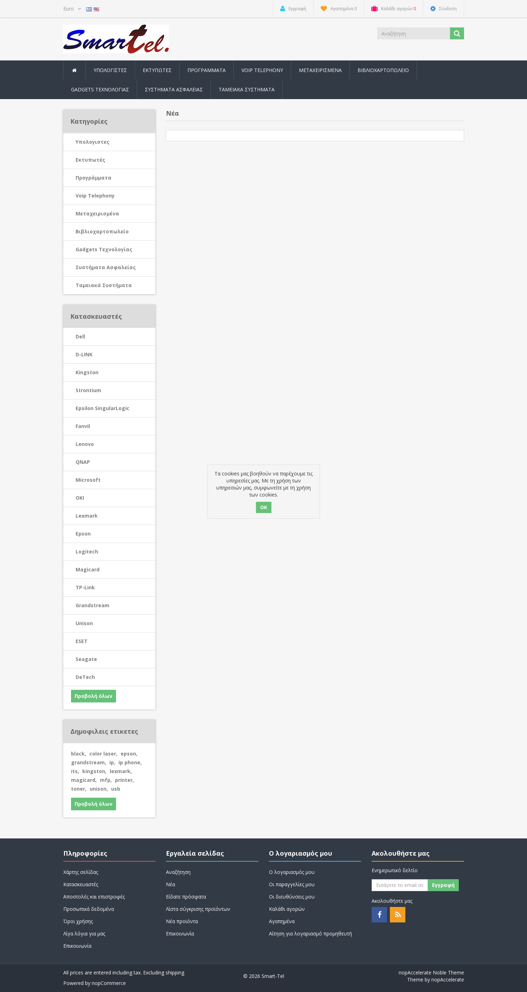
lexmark (121, 771)
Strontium (88, 390)
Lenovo (85, 444)
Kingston (87, 372)
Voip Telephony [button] (262, 70)
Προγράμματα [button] (206, 70)
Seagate (86, 659)
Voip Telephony (95, 195)
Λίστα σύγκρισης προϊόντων (198, 909)
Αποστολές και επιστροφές (94, 896)
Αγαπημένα (282, 921)
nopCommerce (109, 983)
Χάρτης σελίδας (80, 872)
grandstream (88, 762)
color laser (103, 753)
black (78, 753)
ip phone (130, 762)
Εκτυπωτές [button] (157, 70)
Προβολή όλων (94, 696)
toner (78, 788)
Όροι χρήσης (78, 921)
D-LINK (84, 354)
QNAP (83, 462)
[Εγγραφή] (400, 885)
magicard (84, 780)
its (75, 771)
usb (115, 788)
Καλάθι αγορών (287, 909)
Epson (83, 533)
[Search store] (414, 33)
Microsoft (88, 479)
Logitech (87, 551)
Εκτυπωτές (90, 159)
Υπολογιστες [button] (110, 70)
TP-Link (85, 587)
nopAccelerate (447, 979)
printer (124, 780)
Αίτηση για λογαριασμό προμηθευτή (310, 933)
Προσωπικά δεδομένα (88, 909)
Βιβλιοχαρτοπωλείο (383, 70)
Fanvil (83, 426)
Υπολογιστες (92, 141)
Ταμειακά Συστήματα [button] (247, 89)
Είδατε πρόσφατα (186, 896)
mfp (106, 780)
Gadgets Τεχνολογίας (104, 249)
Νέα (170, 884)
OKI (80, 497)
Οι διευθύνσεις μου (292, 896)
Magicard (87, 569)
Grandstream (92, 605)
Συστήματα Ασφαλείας (174, 89)
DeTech (85, 677)
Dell (80, 336)
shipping (175, 972)
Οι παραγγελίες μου (292, 884)
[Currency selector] (72, 8)
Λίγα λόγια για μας (84, 933)
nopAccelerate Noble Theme (431, 972)
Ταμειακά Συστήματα (104, 285)
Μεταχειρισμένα (320, 70)
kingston (94, 771)
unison (99, 788)
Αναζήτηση (178, 872)
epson (129, 753)
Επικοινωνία (77, 945)
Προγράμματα (93, 177)
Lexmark (87, 515)
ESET (82, 641)
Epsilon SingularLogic (102, 408)
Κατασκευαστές (80, 884)
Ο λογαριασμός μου (292, 872)
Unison (84, 623)
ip (112, 762)
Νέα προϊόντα (182, 921)
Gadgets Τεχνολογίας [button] (100, 89)
